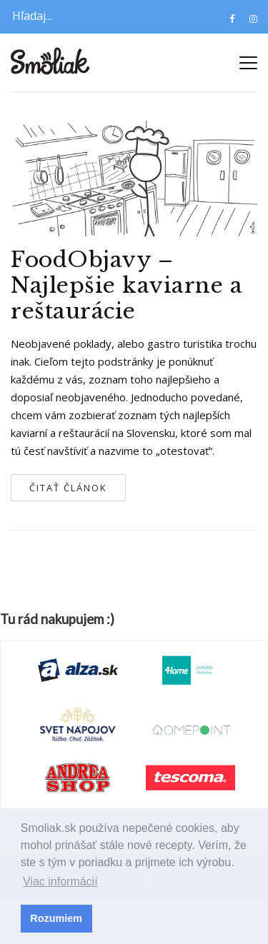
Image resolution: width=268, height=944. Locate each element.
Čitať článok (68, 487)
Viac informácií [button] (60, 881)
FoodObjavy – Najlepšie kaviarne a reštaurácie (126, 285)
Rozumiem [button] (56, 918)
